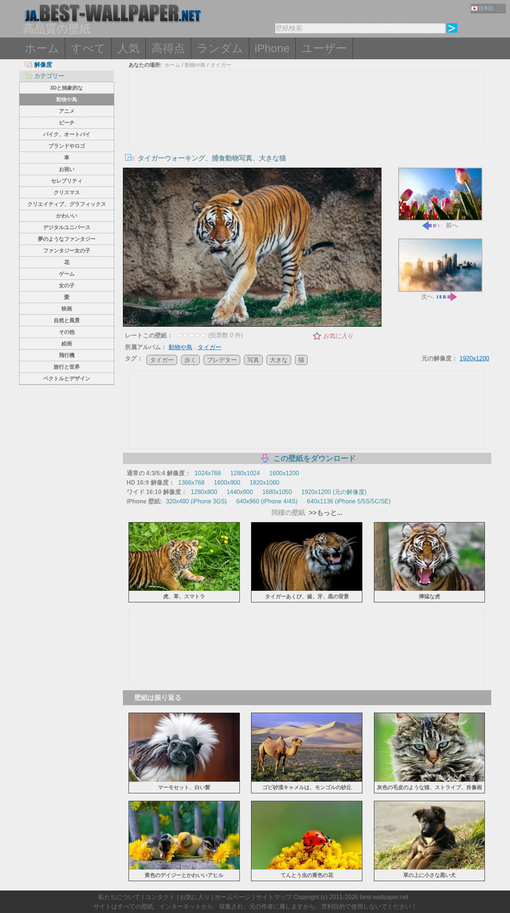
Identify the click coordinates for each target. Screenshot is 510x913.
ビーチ (67, 123)
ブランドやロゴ (66, 146)
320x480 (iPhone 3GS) (196, 501)
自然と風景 (67, 320)
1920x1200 (474, 358)
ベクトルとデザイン (66, 378)
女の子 (67, 285)
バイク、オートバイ (66, 134)
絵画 (66, 344)
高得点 (168, 48)
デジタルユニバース (66, 227)
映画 (66, 309)
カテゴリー (44, 76)
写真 (253, 360)
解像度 (38, 65)
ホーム (42, 48)
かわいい (66, 216)
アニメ (67, 111)
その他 (67, 332)
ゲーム (67, 274)
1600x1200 (284, 473)
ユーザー (324, 48)
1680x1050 (277, 492)
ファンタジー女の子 (66, 251)
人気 (128, 48)
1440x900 (240, 492)
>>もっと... (324, 513)
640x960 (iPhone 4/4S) (267, 501)
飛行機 (67, 355)
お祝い (67, 169)
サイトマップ (274, 897)
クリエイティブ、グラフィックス (66, 204)
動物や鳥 (66, 99)
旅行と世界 (67, 367)
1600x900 (227, 482)
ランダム (220, 48)
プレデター (222, 360)
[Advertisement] (307, 127)
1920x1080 (264, 482)
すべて (88, 48)
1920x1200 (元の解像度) (333, 492)
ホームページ (233, 897)
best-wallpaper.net (384, 897)
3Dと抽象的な (66, 88)
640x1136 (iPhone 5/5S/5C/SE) (348, 501)
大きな (279, 360)
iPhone (272, 48)
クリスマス (67, 192)
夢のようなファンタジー (67, 239)
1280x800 (204, 492)
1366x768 (191, 482)
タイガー (220, 65)
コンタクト (160, 897)
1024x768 (207, 473)
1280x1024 (245, 473)
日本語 (482, 8)
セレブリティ (66, 181)
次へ (440, 269)
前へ (440, 198)
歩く (190, 360)
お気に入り (338, 336)
